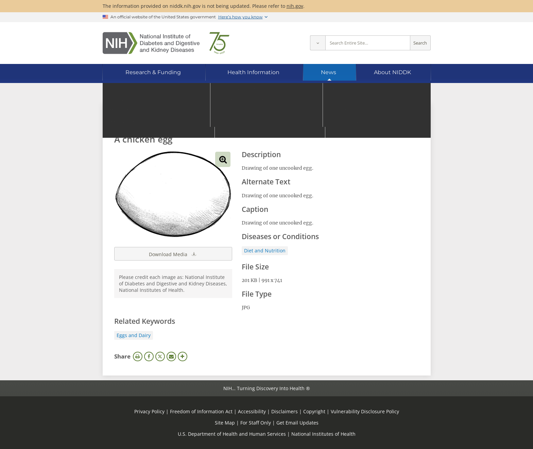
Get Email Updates (297, 422)
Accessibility (252, 411)
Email (171, 356)
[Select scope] (317, 43)
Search (420, 43)
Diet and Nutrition (265, 250)
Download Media (173, 254)
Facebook (149, 356)
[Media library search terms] (256, 121)
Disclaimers (284, 411)
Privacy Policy (149, 411)
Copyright (314, 411)
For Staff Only (255, 422)
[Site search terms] (367, 43)
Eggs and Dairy (134, 335)
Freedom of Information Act (201, 411)
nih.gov (295, 6)
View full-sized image (222, 159)
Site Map (225, 422)
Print (137, 356)
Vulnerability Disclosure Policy (365, 411)
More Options (182, 356)
